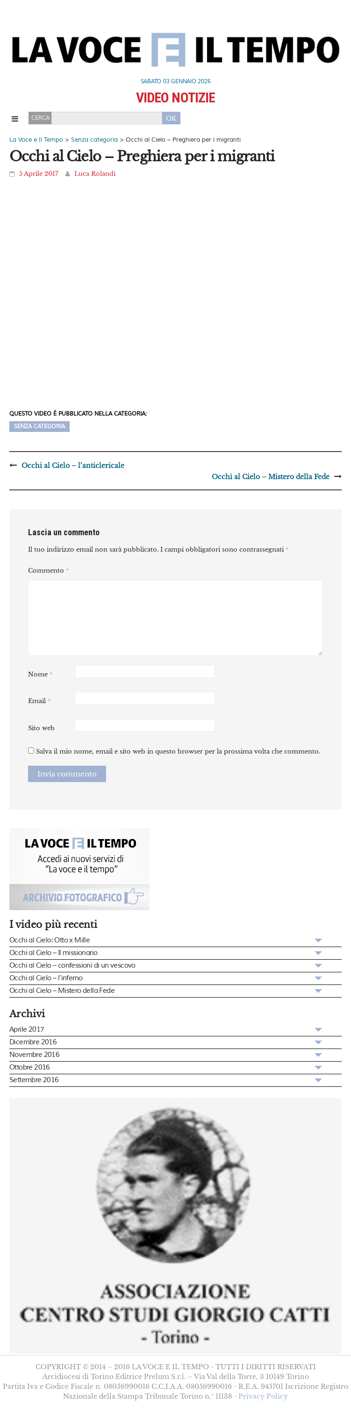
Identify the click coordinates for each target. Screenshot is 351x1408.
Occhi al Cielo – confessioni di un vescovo (72, 965)
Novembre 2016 (34, 1054)
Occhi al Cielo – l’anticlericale (72, 465)
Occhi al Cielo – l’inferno (45, 978)
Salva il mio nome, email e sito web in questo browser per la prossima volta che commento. (178, 751)
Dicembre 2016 (33, 1042)
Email (39, 701)
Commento (48, 571)
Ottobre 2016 (29, 1067)
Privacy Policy (263, 1396)
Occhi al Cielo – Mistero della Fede (271, 477)
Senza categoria (39, 426)
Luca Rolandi (94, 174)
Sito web (41, 728)
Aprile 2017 (26, 1029)
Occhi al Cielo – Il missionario (53, 952)
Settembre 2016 (34, 1080)
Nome (40, 674)
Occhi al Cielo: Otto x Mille (49, 940)
